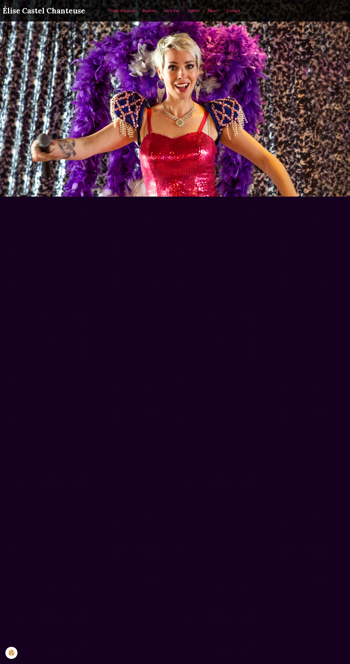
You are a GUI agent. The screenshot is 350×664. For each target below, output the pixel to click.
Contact (233, 11)
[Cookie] (11, 653)
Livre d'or (172, 11)
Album (213, 11)
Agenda (149, 11)
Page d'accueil (122, 11)
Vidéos (193, 11)
